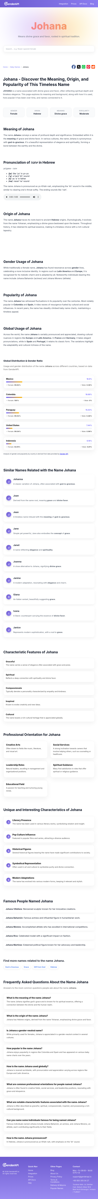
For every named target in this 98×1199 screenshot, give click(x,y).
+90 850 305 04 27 (81, 1180)
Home (5, 67)
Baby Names (15, 67)
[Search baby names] (49, 49)
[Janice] (49, 630)
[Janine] (49, 580)
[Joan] (49, 498)
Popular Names (56, 1188)
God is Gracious (12, 967)
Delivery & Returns (58, 1185)
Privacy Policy (56, 1177)
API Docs (83, 4)
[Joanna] (49, 564)
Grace (26, 967)
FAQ (30, 1183)
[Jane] (49, 531)
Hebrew (53, 967)
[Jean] (49, 514)
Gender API (64, 454)
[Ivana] (49, 613)
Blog (92, 4)
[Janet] (49, 547)
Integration (63, 4)
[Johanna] (49, 481)
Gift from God (39, 967)
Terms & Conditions (54, 1181)
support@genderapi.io (82, 1177)
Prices (73, 4)
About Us (54, 1173)
